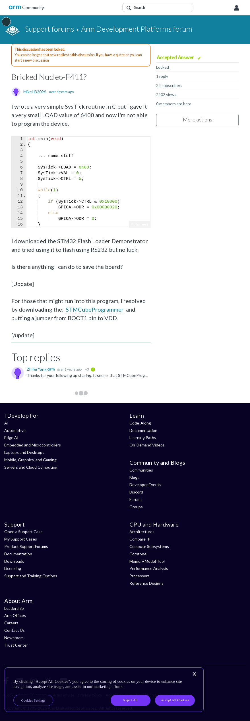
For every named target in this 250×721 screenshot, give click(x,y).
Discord (136, 492)
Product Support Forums (26, 546)
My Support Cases (20, 539)
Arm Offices (15, 615)
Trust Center (16, 645)
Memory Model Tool (147, 561)
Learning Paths (142, 437)
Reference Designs (146, 583)
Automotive (15, 430)
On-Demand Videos (147, 444)
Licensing (12, 568)
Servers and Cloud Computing (30, 467)
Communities (141, 470)
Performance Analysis (148, 568)
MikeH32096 (34, 92)
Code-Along (140, 423)
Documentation (143, 430)
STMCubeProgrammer (95, 309)
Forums (135, 499)
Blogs (134, 477)
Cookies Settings (33, 700)
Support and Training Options (30, 575)
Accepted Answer (176, 57)
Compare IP (139, 539)
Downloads (14, 561)
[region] (104, 689)
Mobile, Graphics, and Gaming (30, 459)
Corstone (137, 553)
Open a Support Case (23, 531)
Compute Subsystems (149, 546)
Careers (11, 622)
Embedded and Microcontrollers (32, 444)
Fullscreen (139, 224)
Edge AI (11, 437)
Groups (136, 506)
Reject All (130, 700)
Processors (139, 575)
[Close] (194, 674)
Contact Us (14, 630)
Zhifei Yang (37, 369)
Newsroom (14, 637)
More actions (197, 119)
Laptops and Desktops (24, 452)
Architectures (141, 531)
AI (6, 423)
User (236, 8)
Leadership (14, 608)
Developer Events (145, 484)
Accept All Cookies (175, 700)
